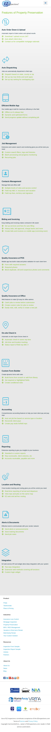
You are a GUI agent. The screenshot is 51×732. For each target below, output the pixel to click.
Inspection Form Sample (11, 646)
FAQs (5, 603)
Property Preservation (10, 625)
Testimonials (7, 605)
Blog (4, 671)
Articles (5, 652)
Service (22, 721)
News (5, 668)
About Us (6, 665)
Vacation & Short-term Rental (13, 630)
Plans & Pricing (8, 608)
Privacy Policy (33, 721)
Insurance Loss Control (11, 619)
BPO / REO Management (11, 627)
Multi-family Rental (9, 633)
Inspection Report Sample (12, 649)
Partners (6, 655)
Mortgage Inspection (10, 622)
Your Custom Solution (10, 636)
